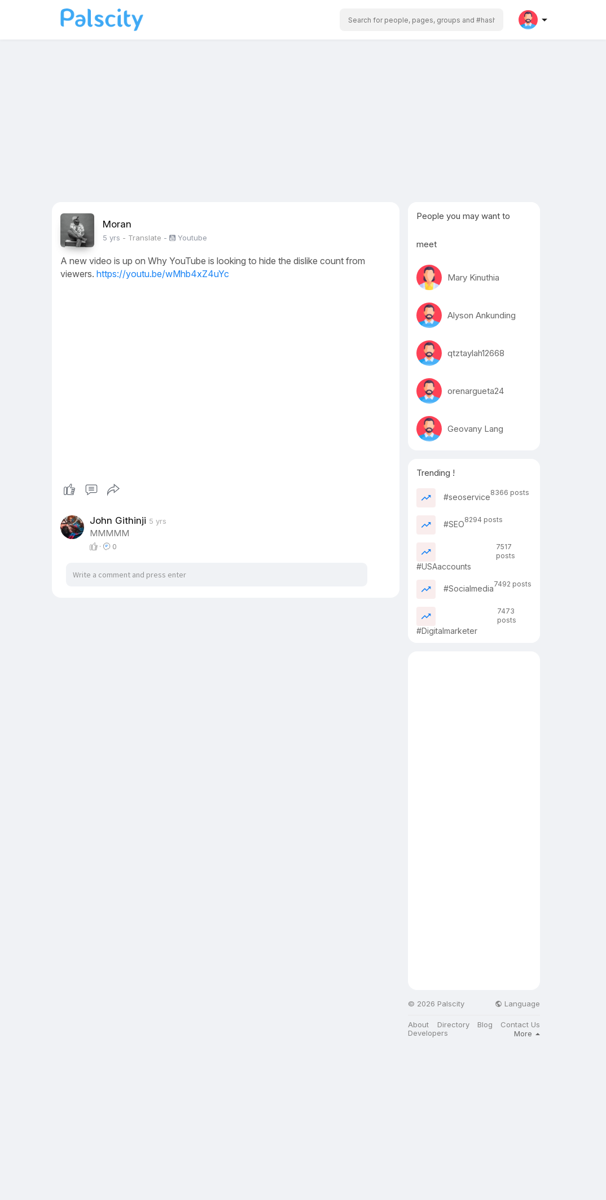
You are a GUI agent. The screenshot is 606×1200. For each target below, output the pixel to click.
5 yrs (111, 237)
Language (517, 1004)
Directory (453, 1024)
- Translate (143, 237)
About (418, 1024)
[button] (421, 19)
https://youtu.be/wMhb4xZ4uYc (162, 273)
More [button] (527, 1033)
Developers (428, 1033)
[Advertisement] (303, 123)
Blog (485, 1024)
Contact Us (520, 1024)
